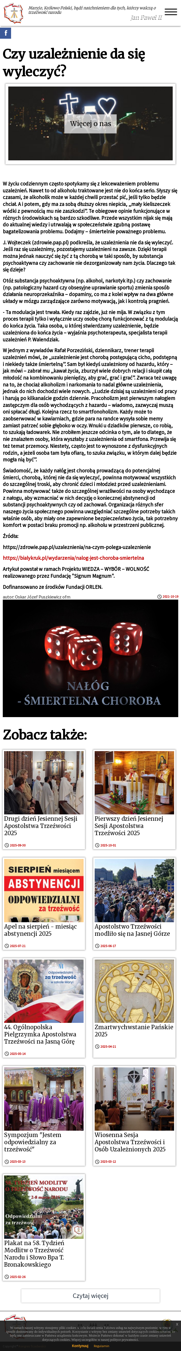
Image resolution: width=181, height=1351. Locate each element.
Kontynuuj (80, 1345)
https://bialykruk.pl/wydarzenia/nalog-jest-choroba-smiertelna (73, 558)
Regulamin (101, 1346)
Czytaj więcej (90, 1295)
